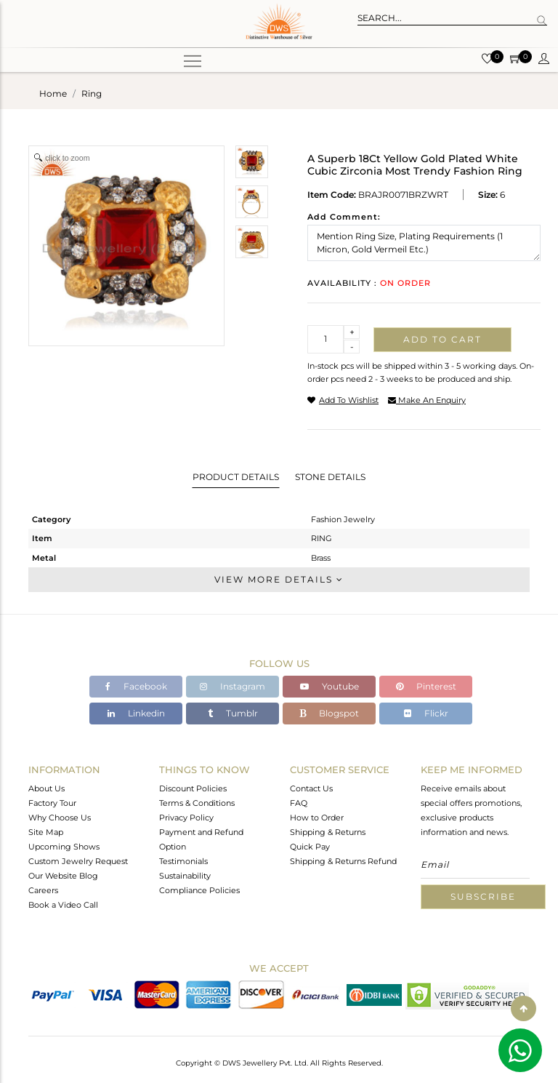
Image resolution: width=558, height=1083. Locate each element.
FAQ (298, 803)
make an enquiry (427, 400)
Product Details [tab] (236, 476)
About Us (46, 788)
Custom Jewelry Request (78, 861)
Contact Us (311, 788)
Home (53, 93)
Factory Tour (52, 803)
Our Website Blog (63, 876)
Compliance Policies (199, 890)
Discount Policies (193, 788)
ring (91, 93)
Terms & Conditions (197, 803)
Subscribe (483, 896)
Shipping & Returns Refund (343, 861)
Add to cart (442, 339)
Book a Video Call (63, 905)
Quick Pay (310, 847)
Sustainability (185, 876)
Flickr (426, 713)
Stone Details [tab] (330, 476)
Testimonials (183, 861)
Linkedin (136, 713)
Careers (43, 890)
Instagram (232, 686)
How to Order (317, 817)
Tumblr (233, 713)
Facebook (136, 686)
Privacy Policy (186, 817)
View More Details (279, 579)
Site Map (45, 832)
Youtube (329, 686)
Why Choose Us (59, 817)
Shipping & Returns (327, 832)
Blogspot (329, 713)
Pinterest (426, 686)
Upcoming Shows (64, 847)
